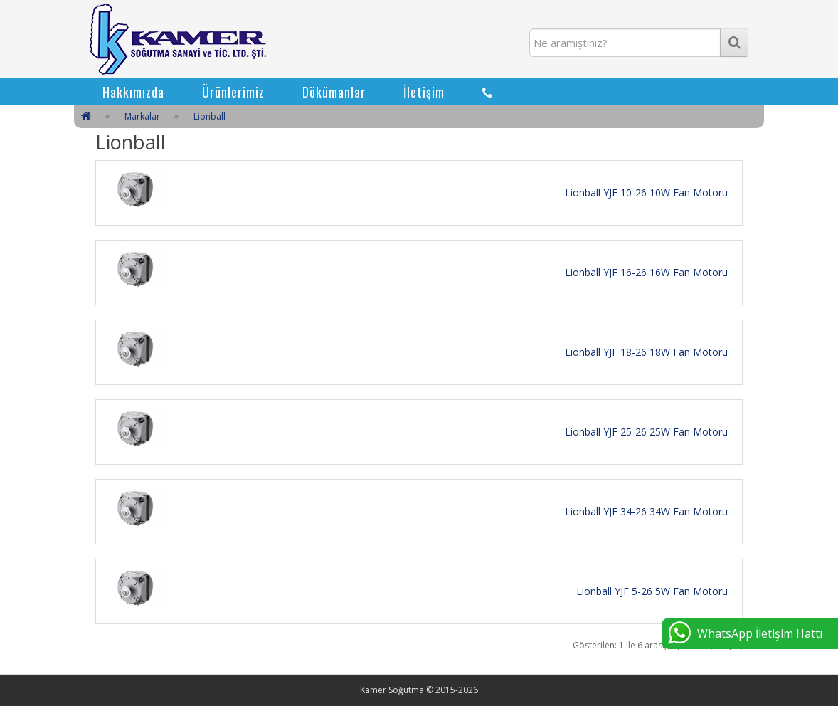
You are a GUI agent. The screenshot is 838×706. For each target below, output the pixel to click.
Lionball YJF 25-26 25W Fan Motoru (646, 431)
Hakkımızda (133, 92)
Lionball (209, 116)
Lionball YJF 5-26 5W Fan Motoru (652, 591)
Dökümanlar (334, 92)
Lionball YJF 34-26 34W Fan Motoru (646, 511)
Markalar (142, 116)
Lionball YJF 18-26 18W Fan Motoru (646, 352)
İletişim (424, 92)
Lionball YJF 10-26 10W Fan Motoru (646, 192)
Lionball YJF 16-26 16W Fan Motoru (646, 272)
